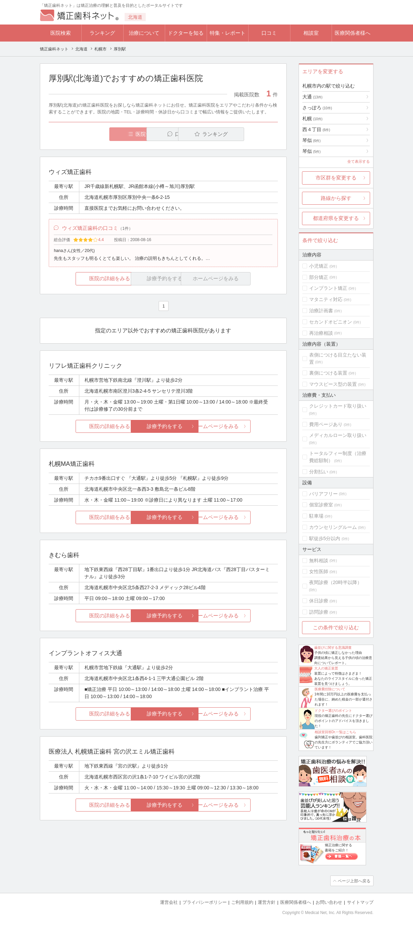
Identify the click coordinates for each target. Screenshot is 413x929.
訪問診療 (318, 612)
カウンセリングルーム (333, 527)
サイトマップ (360, 901)
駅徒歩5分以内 (324, 538)
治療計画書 (321, 310)
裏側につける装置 (328, 373)
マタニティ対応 (326, 299)
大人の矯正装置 (326, 668)
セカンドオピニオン (330, 322)
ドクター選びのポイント (333, 710)
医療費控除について (330, 689)
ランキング (102, 33)
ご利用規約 (242, 901)
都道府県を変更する (336, 218)
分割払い (318, 471)
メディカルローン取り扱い (337, 435)
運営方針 (266, 901)
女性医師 (318, 571)
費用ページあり (326, 424)
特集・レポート (227, 33)
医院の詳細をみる (86, 279)
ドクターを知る (186, 33)
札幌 (312, 118)
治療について (144, 33)
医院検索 (60, 33)
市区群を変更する (336, 177)
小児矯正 (318, 266)
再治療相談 (321, 333)
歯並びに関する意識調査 (333, 647)
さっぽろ (317, 107)
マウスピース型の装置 (333, 384)
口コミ (269, 33)
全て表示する (358, 161)
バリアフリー (323, 494)
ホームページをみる (240, 427)
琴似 (311, 140)
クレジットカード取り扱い (337, 406)
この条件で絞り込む (336, 627)
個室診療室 (321, 504)
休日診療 (318, 600)
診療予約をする (163, 427)
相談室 (311, 33)
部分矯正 (318, 277)
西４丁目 (316, 129)
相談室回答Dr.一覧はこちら (335, 732)
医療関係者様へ (352, 33)
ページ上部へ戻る (354, 880)
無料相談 (318, 560)
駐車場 (316, 516)
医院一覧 (95, 134)
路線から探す (336, 198)
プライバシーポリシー (204, 901)
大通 (312, 96)
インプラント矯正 (328, 288)
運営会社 (169, 901)
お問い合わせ (329, 901)
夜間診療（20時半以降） (335, 582)
